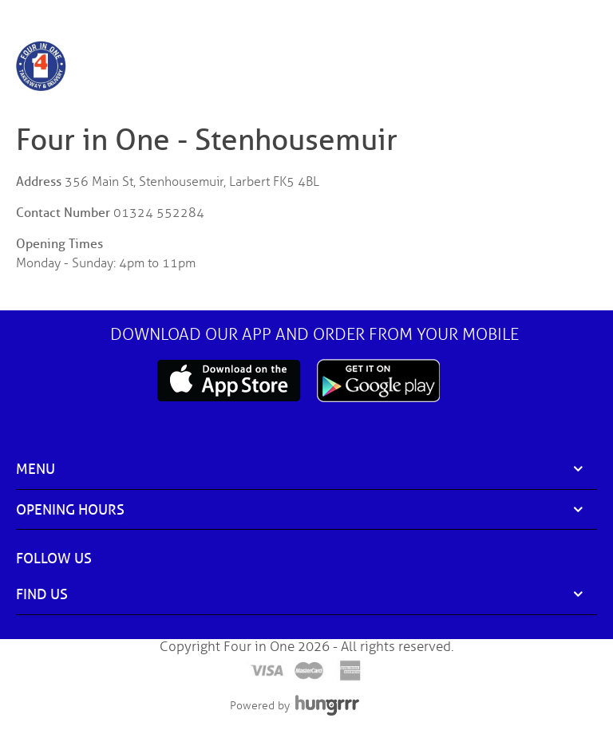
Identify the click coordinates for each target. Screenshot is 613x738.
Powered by (260, 705)
